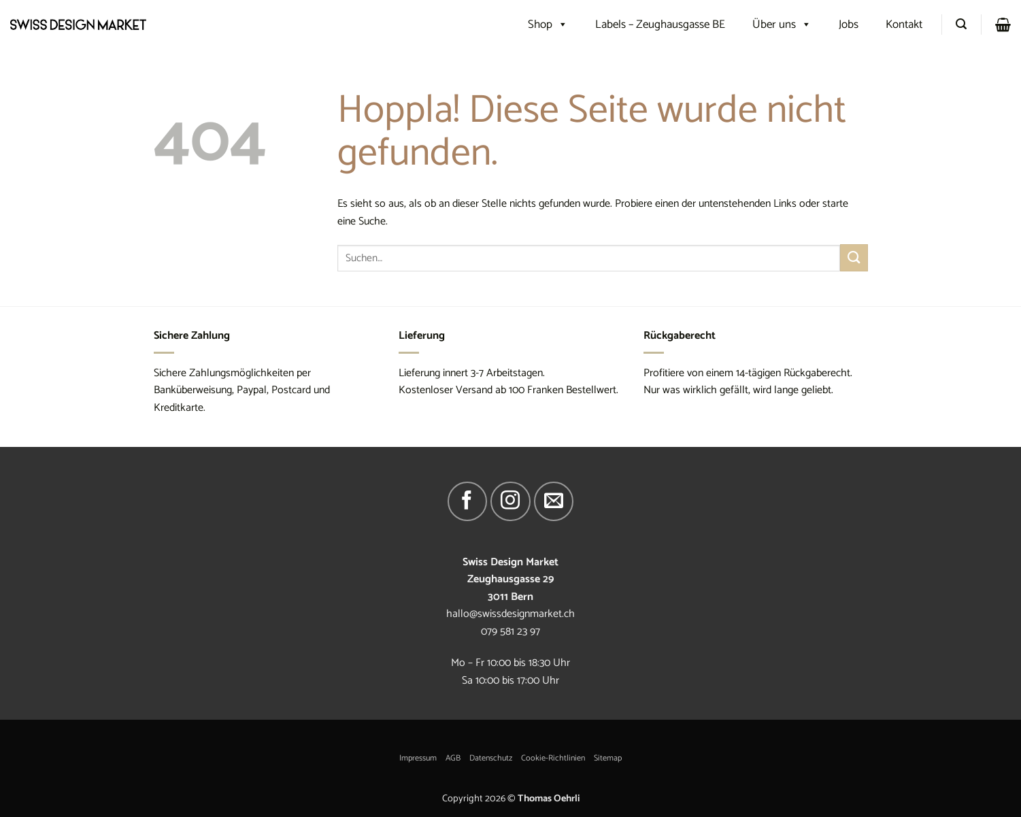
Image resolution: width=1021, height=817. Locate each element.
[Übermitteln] (853, 257)
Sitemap (608, 758)
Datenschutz (490, 758)
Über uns (781, 24)
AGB (453, 758)
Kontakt (904, 24)
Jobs (848, 24)
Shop (548, 24)
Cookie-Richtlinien (553, 758)
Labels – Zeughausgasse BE (660, 24)
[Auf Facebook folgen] (467, 501)
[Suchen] (961, 24)
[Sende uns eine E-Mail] (553, 501)
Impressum (418, 758)
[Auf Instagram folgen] (510, 501)
